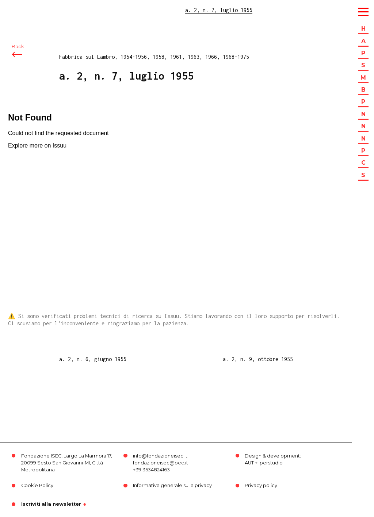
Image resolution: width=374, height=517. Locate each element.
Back (18, 46)
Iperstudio (271, 463)
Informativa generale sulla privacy (172, 485)
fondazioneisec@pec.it (160, 463)
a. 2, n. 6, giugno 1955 (92, 359)
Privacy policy (261, 485)
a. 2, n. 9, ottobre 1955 (258, 359)
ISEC (25, 10)
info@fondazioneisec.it (160, 456)
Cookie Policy (37, 485)
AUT (249, 463)
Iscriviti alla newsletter (51, 504)
